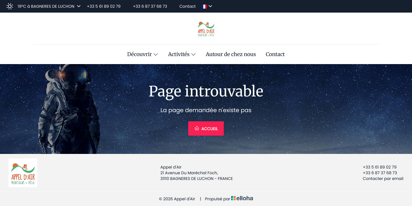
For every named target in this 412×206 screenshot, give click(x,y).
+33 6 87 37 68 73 (376, 173)
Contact (275, 54)
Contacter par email (379, 178)
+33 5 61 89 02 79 (376, 167)
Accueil (206, 129)
